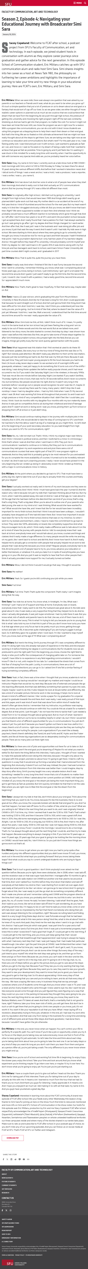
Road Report (7, 1230)
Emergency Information (11, 1238)
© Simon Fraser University (34, 1255)
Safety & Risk (7, 1219)
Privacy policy (19, 1255)
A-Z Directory (7, 1242)
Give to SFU (6, 1234)
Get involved (7, 1189)
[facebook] (2, 1210)
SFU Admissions (8, 1227)
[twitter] (6, 1210)
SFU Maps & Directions (10, 1223)
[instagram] (10, 1210)
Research (5, 1193)
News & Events (7, 1178)
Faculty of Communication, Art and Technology (30, 11)
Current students (9, 1185)
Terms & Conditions (8, 1255)
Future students (8, 1182)
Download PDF (13, 1138)
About (4, 1174)
